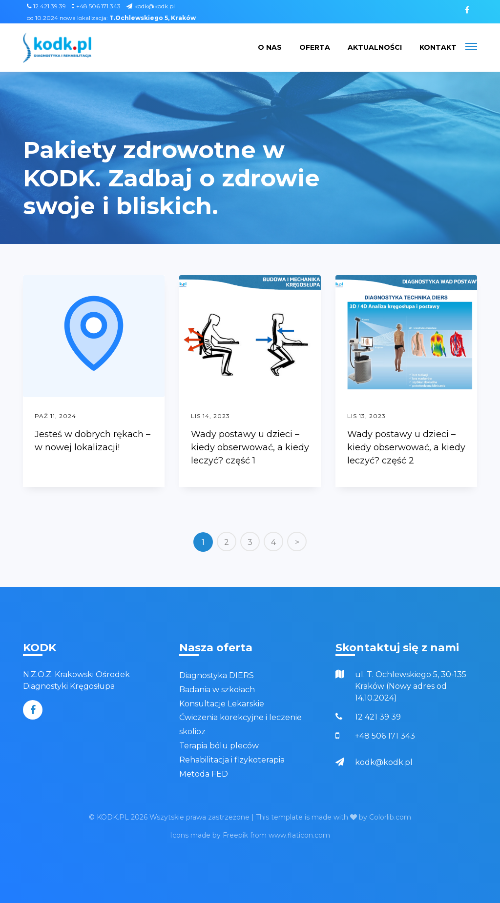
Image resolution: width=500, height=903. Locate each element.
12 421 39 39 (46, 6)
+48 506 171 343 (96, 6)
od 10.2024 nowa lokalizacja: (111, 17)
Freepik (235, 835)
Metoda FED (203, 774)
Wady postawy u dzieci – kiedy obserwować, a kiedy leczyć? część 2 (406, 447)
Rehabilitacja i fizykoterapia (232, 759)
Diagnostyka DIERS (216, 675)
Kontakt (438, 47)
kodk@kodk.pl (150, 6)
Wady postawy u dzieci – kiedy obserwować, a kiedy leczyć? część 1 (250, 447)
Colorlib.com (390, 817)
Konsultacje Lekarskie (221, 703)
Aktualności (375, 47)
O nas (270, 47)
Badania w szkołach (217, 689)
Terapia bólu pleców (219, 745)
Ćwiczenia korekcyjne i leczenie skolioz (240, 724)
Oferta (314, 47)
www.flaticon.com (299, 835)
